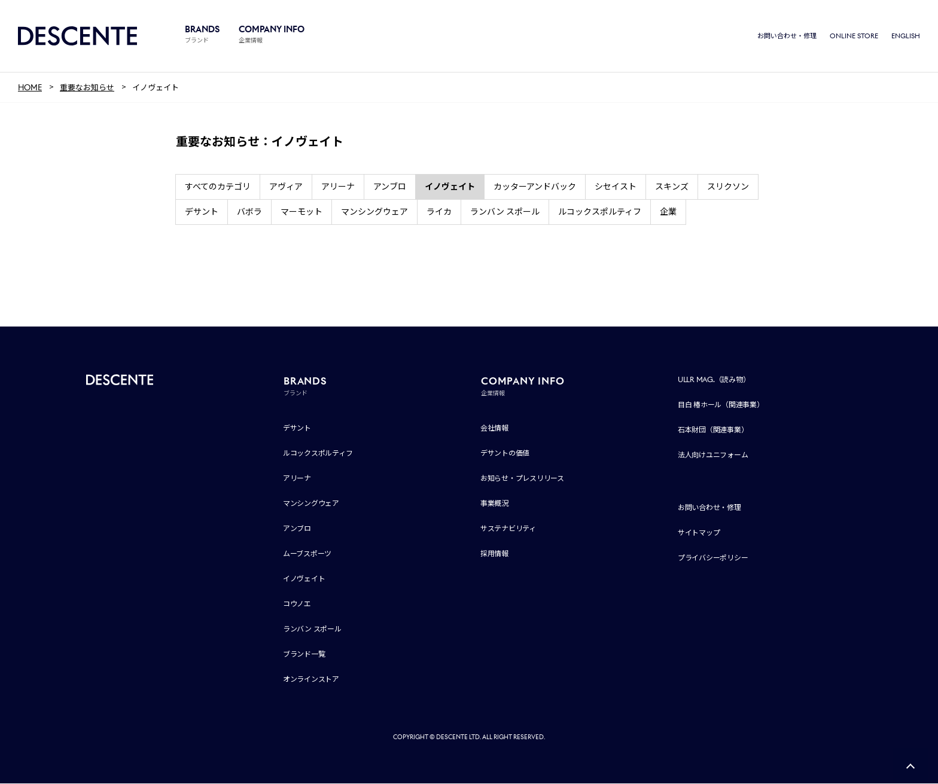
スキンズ (672, 187)
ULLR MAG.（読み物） (714, 380)
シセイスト (615, 187)
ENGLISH (905, 36)
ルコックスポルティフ (599, 212)
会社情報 (494, 428)
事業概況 (494, 503)
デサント (201, 212)
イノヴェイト (304, 579)
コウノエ (297, 604)
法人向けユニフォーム (713, 455)
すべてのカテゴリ (218, 187)
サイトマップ (699, 533)
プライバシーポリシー (713, 558)
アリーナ (338, 187)
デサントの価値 (504, 453)
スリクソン (728, 187)
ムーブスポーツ (307, 554)
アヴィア (286, 187)
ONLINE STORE (854, 36)
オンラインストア (311, 679)
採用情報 (494, 554)
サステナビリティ (508, 528)
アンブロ (389, 187)
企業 (668, 212)
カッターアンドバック (535, 187)
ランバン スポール (505, 212)
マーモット (301, 212)
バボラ (249, 212)
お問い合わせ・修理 (787, 36)
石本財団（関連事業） (713, 430)
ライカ (439, 212)
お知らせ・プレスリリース (522, 478)
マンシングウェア (374, 212)
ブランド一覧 (304, 654)
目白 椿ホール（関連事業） (721, 405)
